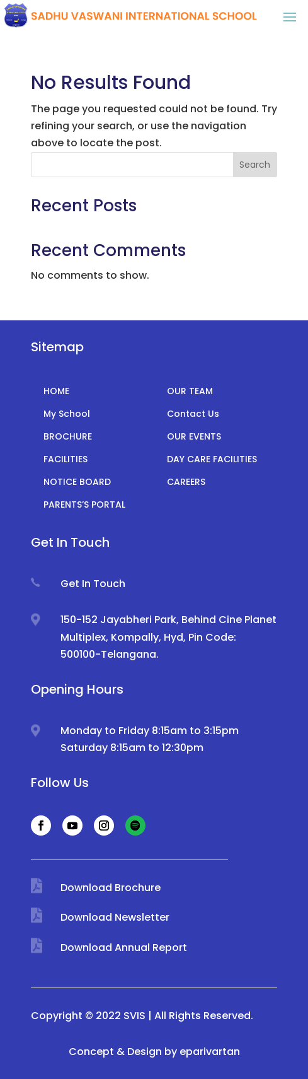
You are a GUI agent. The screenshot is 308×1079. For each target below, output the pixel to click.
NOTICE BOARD (77, 481)
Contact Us (193, 413)
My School (66, 413)
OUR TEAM (190, 391)
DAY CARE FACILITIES (212, 459)
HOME (56, 391)
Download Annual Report (123, 947)
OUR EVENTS (194, 436)
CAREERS (186, 481)
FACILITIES (65, 459)
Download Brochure (110, 887)
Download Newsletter (114, 917)
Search (254, 164)
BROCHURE (67, 436)
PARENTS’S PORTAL (84, 504)
